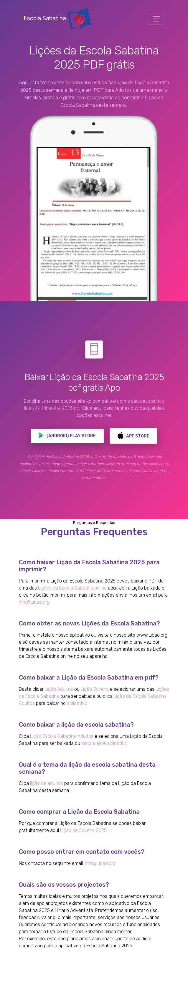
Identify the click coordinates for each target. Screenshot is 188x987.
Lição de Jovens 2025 (83, 830)
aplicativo (77, 703)
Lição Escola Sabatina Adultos (61, 736)
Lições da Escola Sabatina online (72, 588)
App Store (133, 436)
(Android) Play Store (67, 435)
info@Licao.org (34, 602)
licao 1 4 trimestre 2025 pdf (52, 408)
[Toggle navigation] (156, 19)
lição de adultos (46, 783)
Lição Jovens (95, 689)
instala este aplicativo (104, 743)
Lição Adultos (59, 689)
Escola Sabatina (57, 18)
